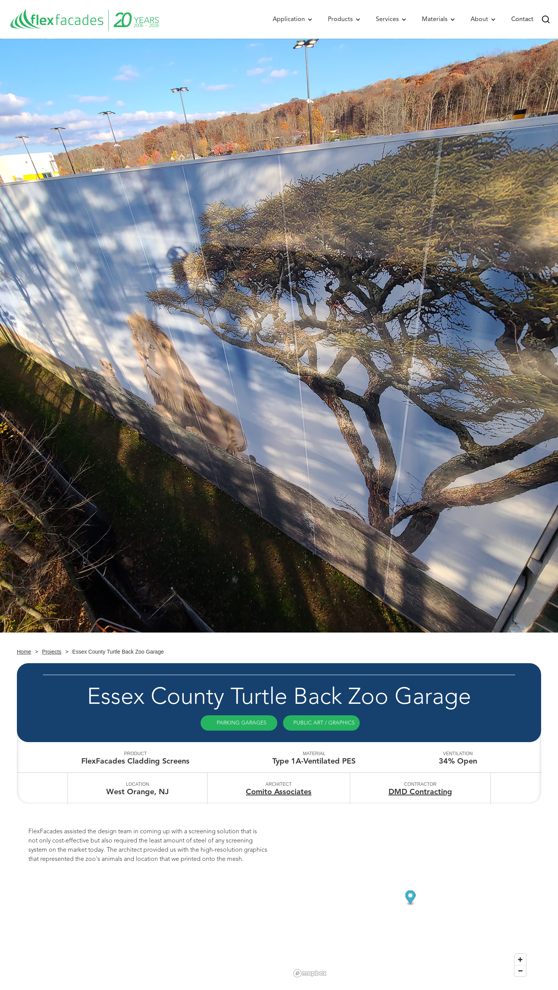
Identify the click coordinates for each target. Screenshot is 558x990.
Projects (52, 652)
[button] (292, 19)
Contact (522, 19)
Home (24, 652)
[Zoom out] (520, 970)
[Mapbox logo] (310, 973)
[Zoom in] (520, 959)
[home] (84, 19)
